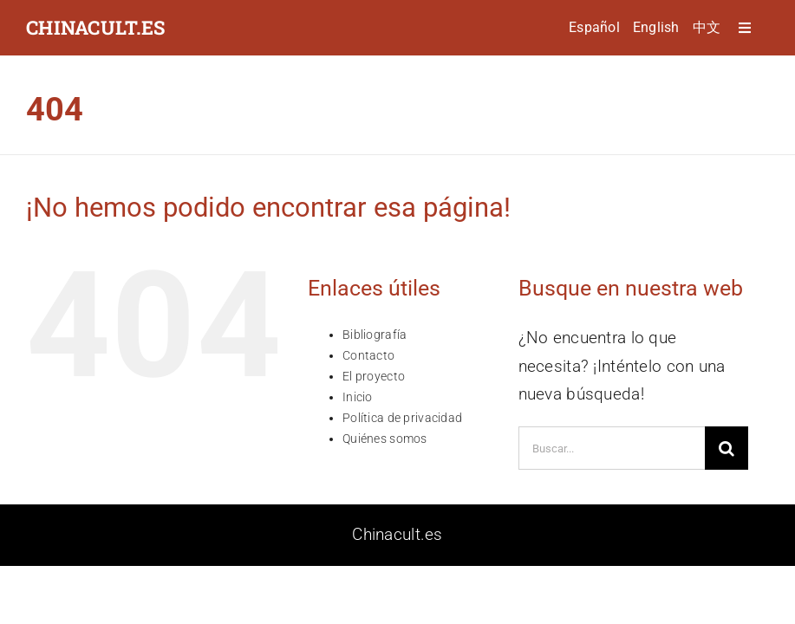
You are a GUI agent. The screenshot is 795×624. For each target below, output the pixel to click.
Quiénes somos (384, 438)
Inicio (357, 397)
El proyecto (373, 376)
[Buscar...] (612, 448)
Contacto (368, 355)
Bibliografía (374, 334)
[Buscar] (726, 448)
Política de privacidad (402, 418)
